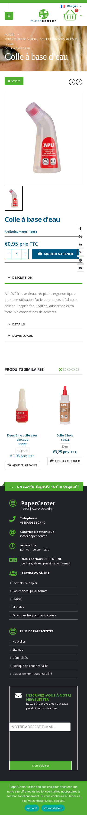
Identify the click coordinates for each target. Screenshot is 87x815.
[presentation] (45, 753)
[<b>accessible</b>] (43, 547)
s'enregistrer (40, 765)
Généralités (20, 657)
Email (80, 268)
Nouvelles (19, 641)
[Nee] (81, 798)
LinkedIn (80, 244)
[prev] (72, 82)
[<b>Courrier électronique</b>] (43, 533)
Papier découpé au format (30, 591)
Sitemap (18, 649)
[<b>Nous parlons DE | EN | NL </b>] (43, 561)
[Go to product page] (22, 405)
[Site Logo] (43, 16)
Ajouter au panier (58, 254)
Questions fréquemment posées (34, 615)
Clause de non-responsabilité (32, 673)
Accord (32, 808)
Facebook (80, 228)
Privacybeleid (53, 808)
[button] (9, 16)
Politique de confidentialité (30, 666)
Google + (80, 252)
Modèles (18, 607)
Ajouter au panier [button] (24, 465)
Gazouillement (80, 236)
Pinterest (80, 260)
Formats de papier (25, 583)
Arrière (14, 81)
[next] (79, 82)
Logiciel (17, 599)
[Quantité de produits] (17, 254)
